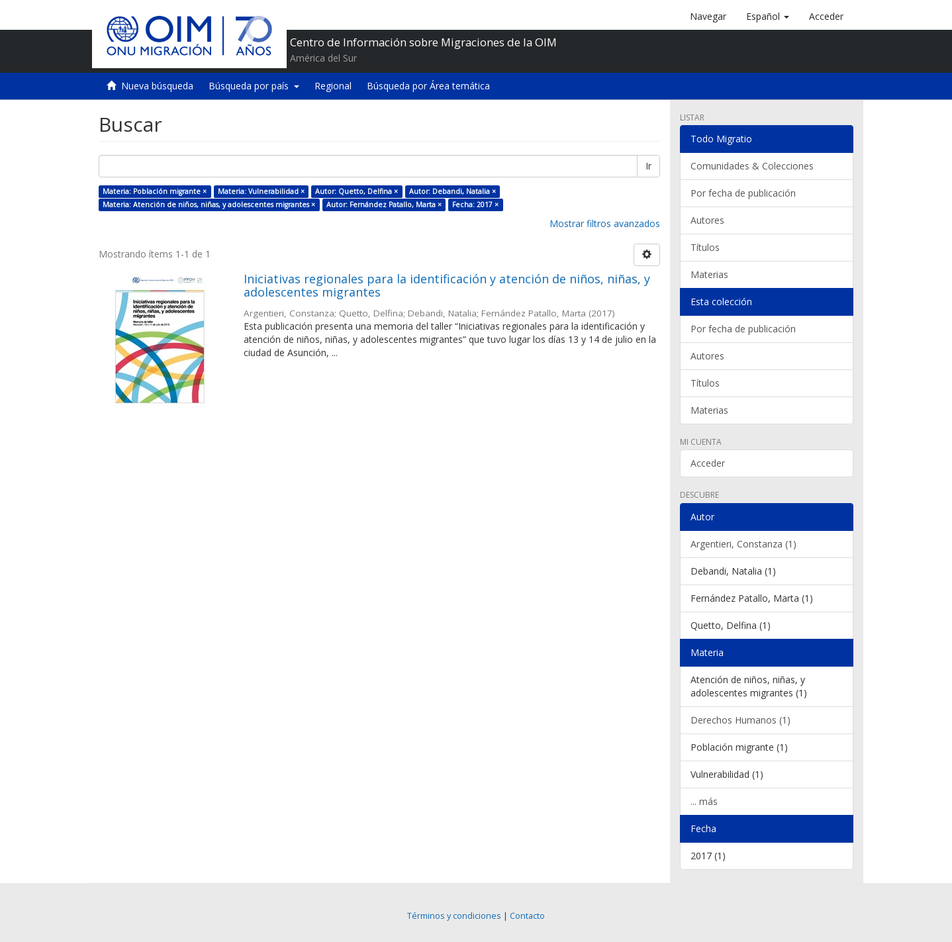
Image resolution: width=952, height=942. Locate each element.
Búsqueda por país (254, 85)
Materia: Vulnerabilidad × (261, 191)
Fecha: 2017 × (475, 204)
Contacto (527, 915)
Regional (333, 85)
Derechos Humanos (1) (740, 720)
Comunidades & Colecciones (752, 166)
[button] (767, 16)
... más (704, 801)
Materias (709, 274)
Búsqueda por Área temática (428, 85)
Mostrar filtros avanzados (604, 223)
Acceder (707, 463)
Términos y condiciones (454, 915)
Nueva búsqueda (157, 85)
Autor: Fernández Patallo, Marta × (384, 204)
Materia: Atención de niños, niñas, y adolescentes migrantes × (209, 204)
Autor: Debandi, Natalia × (452, 191)
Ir (648, 166)
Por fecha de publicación (743, 193)
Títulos (705, 247)
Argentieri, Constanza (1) (743, 544)
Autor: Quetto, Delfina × (356, 191)
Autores (707, 220)
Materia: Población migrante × (155, 191)
